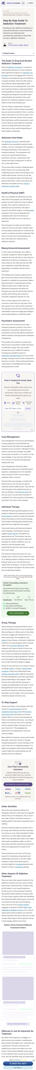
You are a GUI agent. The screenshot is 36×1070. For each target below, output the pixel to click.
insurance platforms (17, 646)
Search (28, 408)
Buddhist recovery (17, 910)
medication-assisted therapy (12, 356)
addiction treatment (15, 67)
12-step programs (15, 709)
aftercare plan (23, 492)
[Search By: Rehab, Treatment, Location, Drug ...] (23, 3)
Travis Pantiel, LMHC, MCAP (18, 45)
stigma (4, 640)
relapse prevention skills (10, 674)
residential (20, 864)
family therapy (13, 534)
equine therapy (23, 905)
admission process (11, 141)
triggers (11, 669)
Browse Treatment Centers (17, 1024)
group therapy (7, 516)
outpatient (19, 867)
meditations (6, 910)
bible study (27, 907)
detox (32, 210)
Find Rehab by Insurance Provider (18, 784)
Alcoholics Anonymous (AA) (11, 712)
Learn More (18, 1067)
